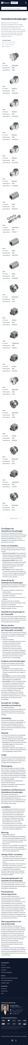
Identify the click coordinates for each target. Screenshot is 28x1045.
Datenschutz (4, 991)
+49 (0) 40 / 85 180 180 (16, 1011)
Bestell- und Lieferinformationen (9, 978)
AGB (2, 993)
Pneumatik (11, 536)
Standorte (3, 970)
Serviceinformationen (6, 980)
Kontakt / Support (5, 967)
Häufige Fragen (5, 983)
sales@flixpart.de (15, 1013)
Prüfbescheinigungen (6, 972)
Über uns (3, 965)
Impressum (4, 988)
